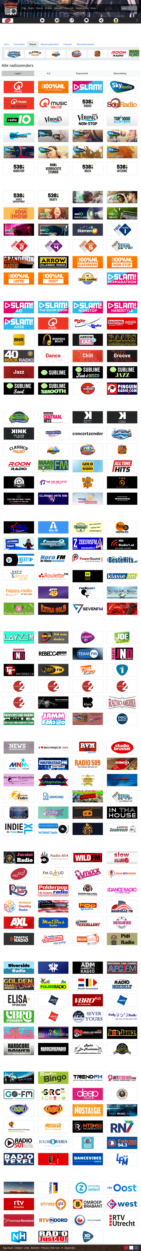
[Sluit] (137, 20)
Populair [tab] (67, 44)
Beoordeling (120, 73)
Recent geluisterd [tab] (50, 44)
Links (26, 1247)
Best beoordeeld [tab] (85, 44)
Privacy (45, 1247)
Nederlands (82, 8)
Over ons (55, 1247)
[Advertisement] (70, 32)
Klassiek (68, 8)
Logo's (18, 73)
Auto (124, 8)
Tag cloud (8, 1247)
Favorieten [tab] (19, 44)
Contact (18, 1247)
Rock (31, 8)
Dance (39, 8)
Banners (35, 1247)
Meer (93, 8)
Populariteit (82, 73)
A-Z (48, 73)
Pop (24, 8)
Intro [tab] (6, 44)
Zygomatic (69, 1247)
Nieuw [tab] (32, 44)
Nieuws (58, 8)
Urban (48, 8)
